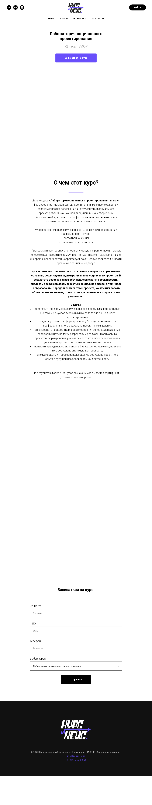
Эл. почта (35, 622)
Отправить (76, 696)
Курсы (64, 18)
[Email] (15, 7)
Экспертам (80, 18)
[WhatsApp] (22, 7)
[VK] (9, 7)
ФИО (33, 640)
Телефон (35, 658)
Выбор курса (38, 675)
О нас (51, 18)
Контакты (97, 18)
